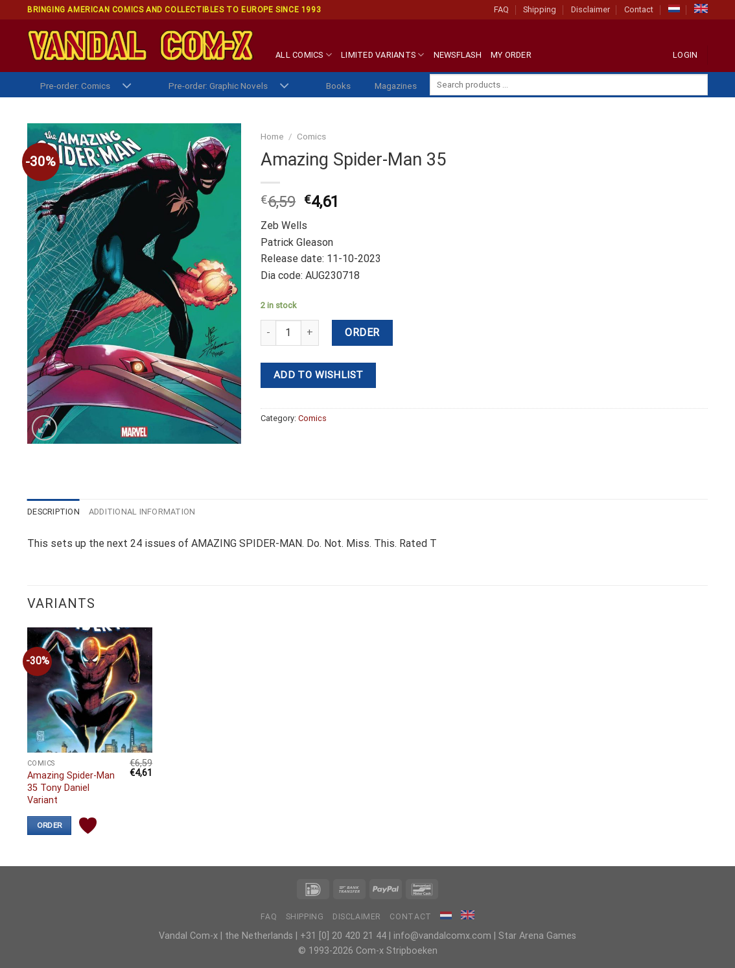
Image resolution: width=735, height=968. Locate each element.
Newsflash (458, 55)
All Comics (303, 55)
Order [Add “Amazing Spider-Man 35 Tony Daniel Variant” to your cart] (49, 825)
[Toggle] (126, 86)
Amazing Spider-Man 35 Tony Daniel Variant (71, 787)
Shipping (539, 9)
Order (362, 332)
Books (338, 85)
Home (272, 136)
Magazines (396, 85)
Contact (638, 9)
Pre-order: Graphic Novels (218, 85)
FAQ (501, 9)
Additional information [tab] (142, 511)
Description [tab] (53, 511)
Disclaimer (590, 9)
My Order (511, 55)
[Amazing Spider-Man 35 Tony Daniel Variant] (89, 690)
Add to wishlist (319, 375)
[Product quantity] (288, 333)
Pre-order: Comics (75, 85)
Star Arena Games (537, 935)
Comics (311, 136)
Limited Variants (383, 55)
